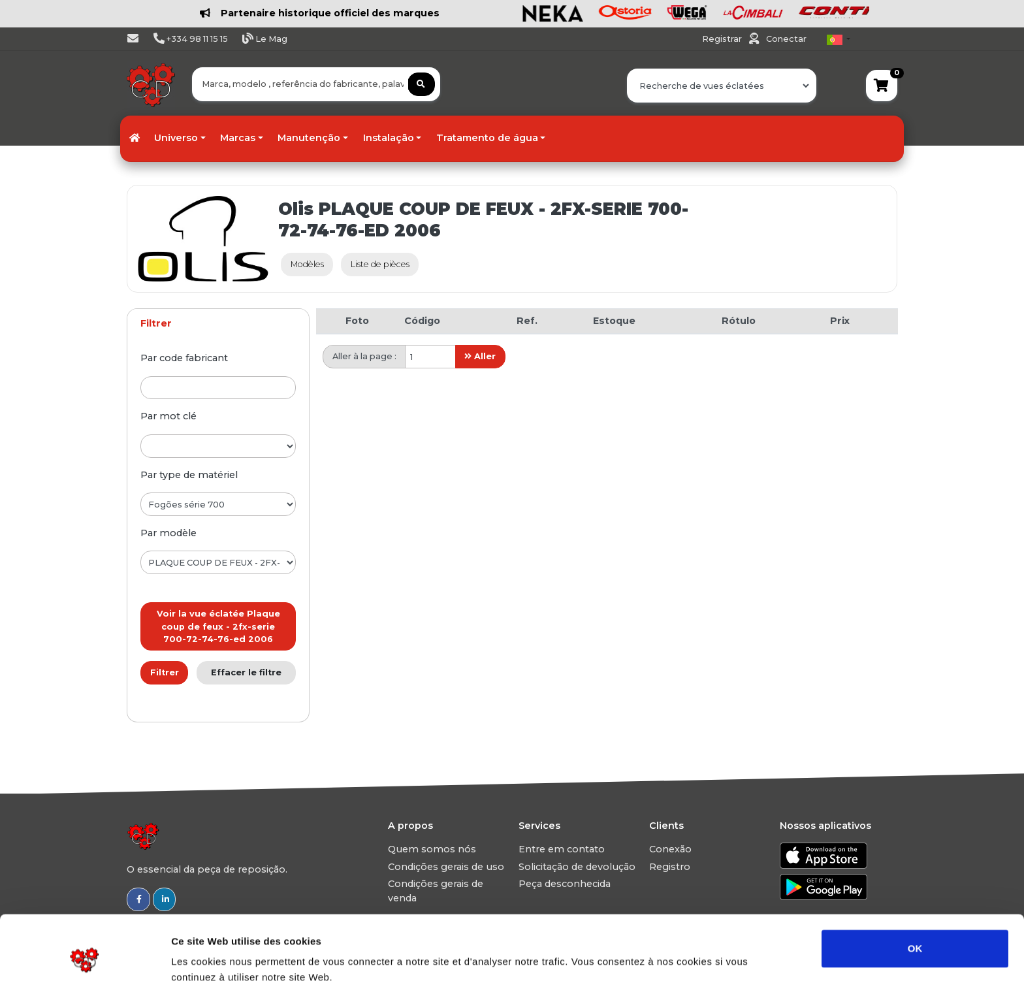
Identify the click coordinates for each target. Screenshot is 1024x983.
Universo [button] (176, 138)
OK (915, 886)
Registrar (723, 39)
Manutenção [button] (309, 138)
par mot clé (168, 416)
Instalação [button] (388, 138)
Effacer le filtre (246, 672)
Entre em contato (562, 849)
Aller (480, 356)
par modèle (168, 533)
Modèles (307, 264)
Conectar (786, 39)
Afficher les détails (719, 957)
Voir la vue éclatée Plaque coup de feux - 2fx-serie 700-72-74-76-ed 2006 (218, 626)
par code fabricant (184, 358)
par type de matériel (189, 475)
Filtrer (164, 672)
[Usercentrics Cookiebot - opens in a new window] (84, 957)
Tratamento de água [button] (487, 138)
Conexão (670, 849)
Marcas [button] (237, 138)
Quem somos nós (432, 849)
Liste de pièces (380, 264)
